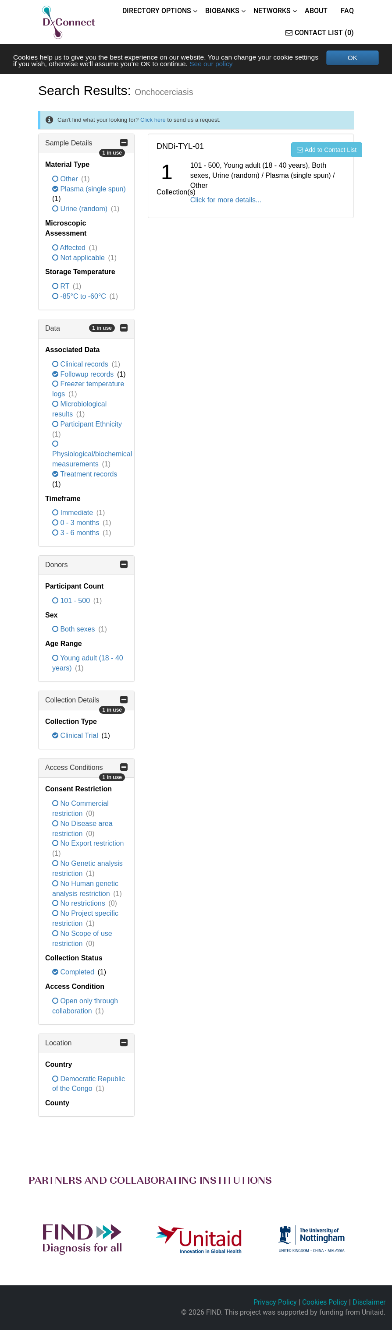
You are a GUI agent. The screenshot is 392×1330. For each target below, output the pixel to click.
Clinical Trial (76, 736)
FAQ (347, 11)
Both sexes (74, 630)
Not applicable (79, 258)
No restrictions (79, 904)
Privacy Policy (275, 1302)
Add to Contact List (326, 150)
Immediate (73, 513)
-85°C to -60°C (80, 296)
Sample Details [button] (86, 146)
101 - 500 (72, 601)
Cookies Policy (324, 1302)
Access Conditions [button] (86, 770)
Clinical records (81, 364)
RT (61, 286)
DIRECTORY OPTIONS (156, 11)
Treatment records (84, 474)
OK (352, 57)
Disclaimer (369, 1302)
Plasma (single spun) (89, 189)
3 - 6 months (76, 533)
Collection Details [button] (86, 703)
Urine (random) (80, 209)
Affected (69, 248)
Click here (153, 120)
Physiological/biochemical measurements (92, 455)
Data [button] (86, 328)
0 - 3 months (76, 523)
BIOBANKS (222, 11)
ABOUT (316, 11)
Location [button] (86, 1043)
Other (66, 179)
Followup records (84, 374)
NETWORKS (272, 11)
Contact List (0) (319, 32)
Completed (74, 973)
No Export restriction (88, 844)
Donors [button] (86, 565)
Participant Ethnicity (87, 424)
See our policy (243, 64)
